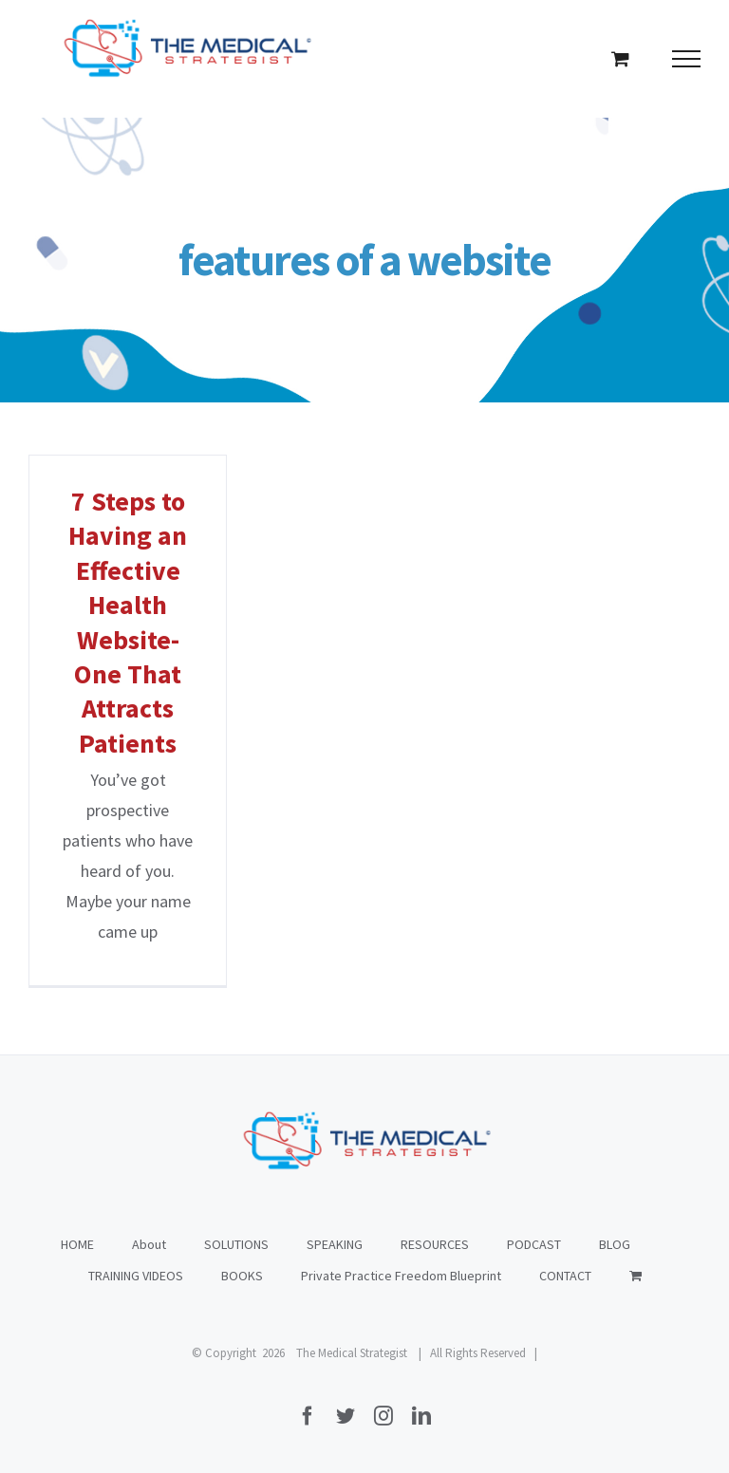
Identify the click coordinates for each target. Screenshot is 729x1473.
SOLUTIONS (236, 1244)
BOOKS (242, 1275)
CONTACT (565, 1275)
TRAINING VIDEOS (135, 1275)
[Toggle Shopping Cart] (620, 58)
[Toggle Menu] (686, 58)
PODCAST (534, 1244)
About (149, 1244)
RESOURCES (435, 1244)
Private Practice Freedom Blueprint (401, 1275)
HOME (77, 1244)
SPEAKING (335, 1244)
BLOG (614, 1244)
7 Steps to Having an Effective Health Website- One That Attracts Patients (127, 622)
